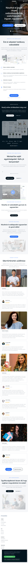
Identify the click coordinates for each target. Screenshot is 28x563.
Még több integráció (13, 145)
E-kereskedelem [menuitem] (3, 522)
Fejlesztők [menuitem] (2, 548)
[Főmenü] (1, 1)
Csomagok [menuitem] (2, 523)
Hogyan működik (15, 31)
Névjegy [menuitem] (2, 530)
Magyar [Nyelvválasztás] (25, 1)
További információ (7, 553)
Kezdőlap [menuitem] (2, 520)
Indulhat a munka (10, 115)
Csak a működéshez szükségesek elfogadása (11, 559)
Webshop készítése (20, 25)
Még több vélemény (18, 469)
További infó (18, 115)
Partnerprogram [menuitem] (3, 525)
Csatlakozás (8, 469)
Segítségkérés (17, 491)
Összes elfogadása (9, 556)
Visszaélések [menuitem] (3, 541)
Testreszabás (12, 553)
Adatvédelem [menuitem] (3, 538)
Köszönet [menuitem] (2, 533)
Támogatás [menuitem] (2, 546)
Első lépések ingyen (14, 236)
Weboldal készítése (8, 25)
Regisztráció (10, 491)
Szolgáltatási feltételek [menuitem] (4, 540)
